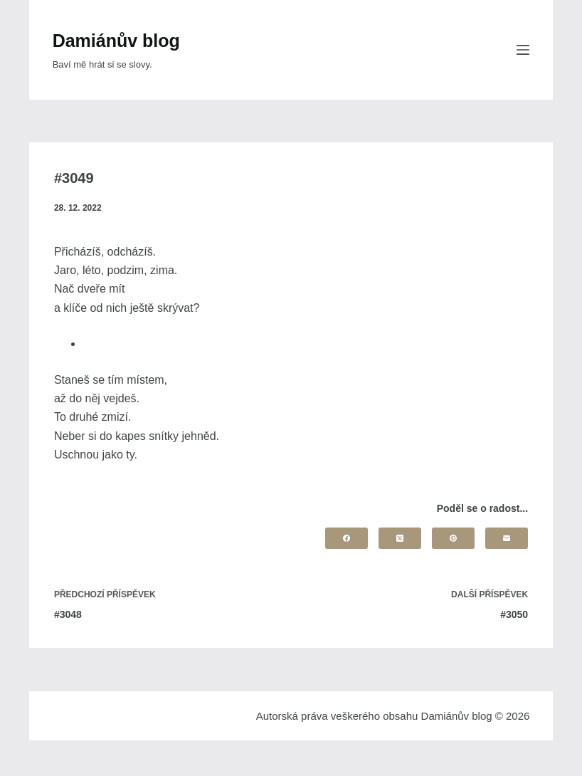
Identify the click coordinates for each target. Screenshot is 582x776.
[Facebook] (346, 538)
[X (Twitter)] (400, 538)
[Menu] (523, 49)
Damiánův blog (116, 41)
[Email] (506, 538)
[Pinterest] (453, 538)
